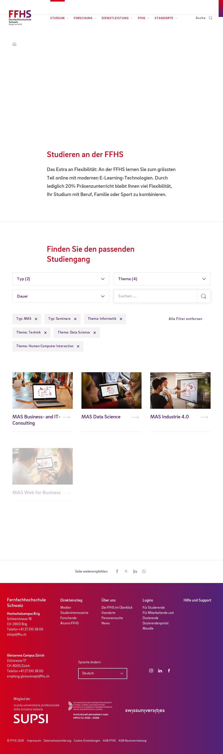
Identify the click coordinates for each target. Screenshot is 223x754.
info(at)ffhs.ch (16, 635)
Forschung (85, 18)
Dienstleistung (117, 18)
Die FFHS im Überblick (117, 608)
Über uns (108, 600)
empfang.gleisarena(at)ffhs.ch (28, 676)
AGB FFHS (109, 740)
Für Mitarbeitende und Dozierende (158, 615)
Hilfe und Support (197, 600)
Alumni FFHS (69, 623)
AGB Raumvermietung (132, 740)
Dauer (22, 296)
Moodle (148, 628)
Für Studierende (154, 608)
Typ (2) (23, 279)
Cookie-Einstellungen (87, 740)
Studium (59, 18)
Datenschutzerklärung (57, 740)
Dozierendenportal (156, 623)
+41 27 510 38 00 (31, 629)
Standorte (166, 18)
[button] (117, 571)
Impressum (34, 740)
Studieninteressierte (74, 613)
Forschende (68, 618)
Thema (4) (127, 279)
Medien (65, 608)
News (105, 623)
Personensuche (112, 618)
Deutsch (88, 673)
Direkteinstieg (71, 600)
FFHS (143, 18)
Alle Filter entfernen (185, 319)
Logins (148, 600)
